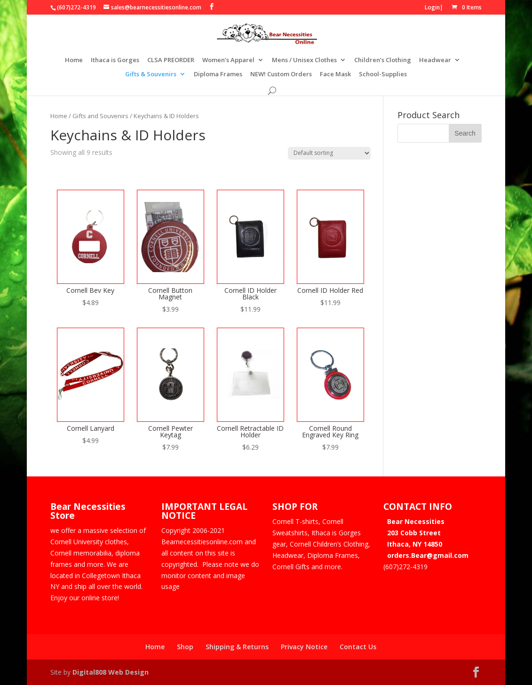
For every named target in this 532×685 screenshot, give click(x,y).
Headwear (435, 60)
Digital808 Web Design (110, 672)
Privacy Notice (304, 646)
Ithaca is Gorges (115, 60)
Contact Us (358, 646)
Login (432, 7)
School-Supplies (383, 74)
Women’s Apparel (228, 60)
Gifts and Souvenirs (100, 116)
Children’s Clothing (382, 60)
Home (74, 60)
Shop (185, 646)
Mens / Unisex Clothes (304, 60)
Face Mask (335, 74)
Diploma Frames (218, 74)
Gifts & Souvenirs (150, 74)
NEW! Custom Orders (281, 74)
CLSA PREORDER (170, 60)
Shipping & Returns (237, 646)
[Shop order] (329, 153)
